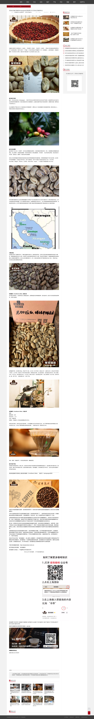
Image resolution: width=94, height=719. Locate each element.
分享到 (10, 670)
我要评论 (53, 12)
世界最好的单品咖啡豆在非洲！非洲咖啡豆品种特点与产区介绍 (76, 23)
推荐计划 (77, 717)
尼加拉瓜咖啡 (40, 199)
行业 (34, 2)
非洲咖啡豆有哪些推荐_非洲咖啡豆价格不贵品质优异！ (76, 29)
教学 (74, 2)
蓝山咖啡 (34, 622)
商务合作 (72, 717)
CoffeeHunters (84, 717)
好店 (41, 2)
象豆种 (21, 201)
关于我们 (66, 717)
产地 (54, 2)
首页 (21, 2)
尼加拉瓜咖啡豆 (25, 6)
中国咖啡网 (11, 2)
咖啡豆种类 (17, 623)
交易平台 (82, 2)
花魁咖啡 (21, 622)
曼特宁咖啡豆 (47, 622)
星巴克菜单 (11, 623)
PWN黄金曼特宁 (54, 622)
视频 (68, 2)
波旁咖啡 (30, 622)
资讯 (27, 2)
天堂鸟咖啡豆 (40, 622)
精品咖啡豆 (17, 6)
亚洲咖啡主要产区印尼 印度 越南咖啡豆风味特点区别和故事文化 (76, 40)
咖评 (48, 2)
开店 (61, 2)
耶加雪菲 (16, 622)
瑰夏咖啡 (25, 622)
